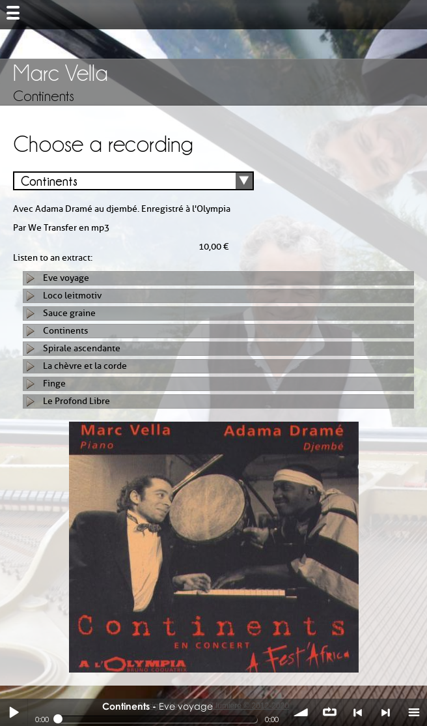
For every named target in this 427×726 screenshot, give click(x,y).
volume (301, 712)
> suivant (385, 712)
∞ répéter (329, 712)
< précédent (357, 712)
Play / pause (13, 712)
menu (413, 712)
